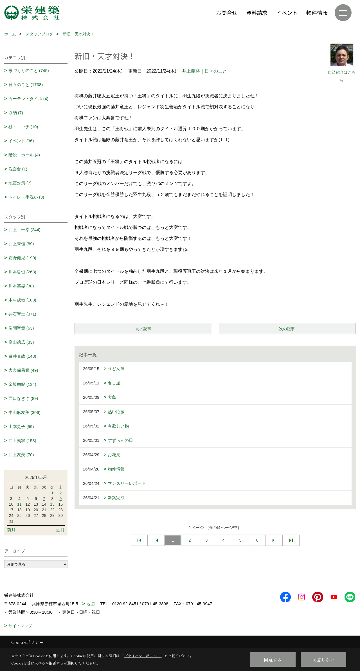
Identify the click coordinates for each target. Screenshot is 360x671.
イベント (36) (21, 140)
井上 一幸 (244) (24, 229)
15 (52, 504)
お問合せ (226, 12)
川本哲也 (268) (22, 271)
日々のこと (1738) (25, 84)
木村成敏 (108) (22, 300)
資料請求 (256, 12)
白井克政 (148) (22, 356)
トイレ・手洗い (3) (26, 197)
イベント (287, 12)
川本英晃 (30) (21, 285)
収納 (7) (15, 112)
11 (19, 504)
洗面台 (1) (18, 168)
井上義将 (191, 71)
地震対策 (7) (20, 183)
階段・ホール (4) (24, 154)
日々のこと (215, 71)
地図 (90, 603)
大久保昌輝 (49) (23, 370)
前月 (11, 529)
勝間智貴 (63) (21, 328)
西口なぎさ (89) (23, 398)
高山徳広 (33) (21, 342)
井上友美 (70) (21, 454)
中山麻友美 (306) (24, 412)
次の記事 (287, 329)
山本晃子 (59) (21, 426)
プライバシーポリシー (142, 655)
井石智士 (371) (22, 314)
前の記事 (143, 329)
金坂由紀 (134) (22, 384)
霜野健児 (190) (22, 257)
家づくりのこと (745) (28, 70)
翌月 (60, 529)
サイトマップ (20, 625)
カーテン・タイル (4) (28, 98)
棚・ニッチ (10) (23, 126)
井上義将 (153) (22, 440)
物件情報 (317, 12)
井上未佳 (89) (21, 243)
